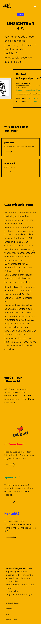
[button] (35, 6)
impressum (11, 620)
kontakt (9, 609)
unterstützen (12, 603)
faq (7, 614)
